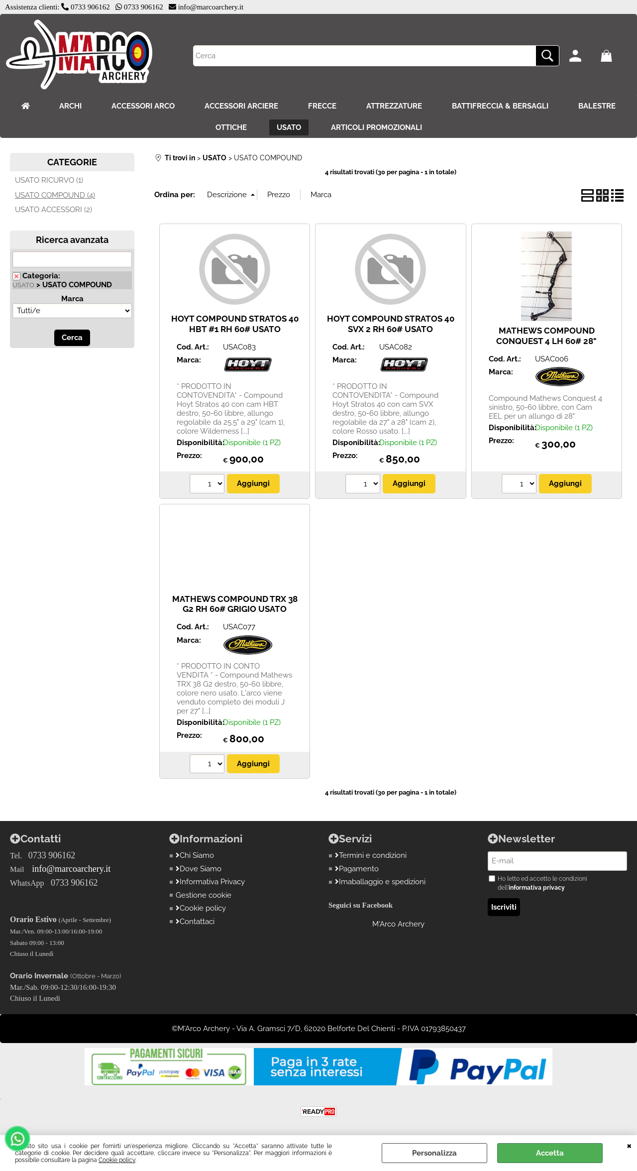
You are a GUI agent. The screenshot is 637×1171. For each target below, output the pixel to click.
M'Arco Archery (398, 924)
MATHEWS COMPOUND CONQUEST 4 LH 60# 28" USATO (546, 341)
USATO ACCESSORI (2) (53, 209)
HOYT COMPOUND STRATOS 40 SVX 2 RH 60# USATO (390, 324)
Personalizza (434, 1153)
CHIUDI (629, 1145)
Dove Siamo (198, 868)
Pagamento (357, 868)
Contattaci (195, 921)
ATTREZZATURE (394, 106)
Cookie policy (117, 1160)
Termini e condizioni (371, 855)
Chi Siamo (195, 855)
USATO (289, 127)
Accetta (550, 1153)
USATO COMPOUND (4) (55, 195)
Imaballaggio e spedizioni (380, 881)
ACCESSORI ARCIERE (241, 106)
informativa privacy (537, 887)
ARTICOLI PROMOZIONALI (376, 127)
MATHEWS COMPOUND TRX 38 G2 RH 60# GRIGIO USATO (235, 604)
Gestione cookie (203, 895)
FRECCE (322, 106)
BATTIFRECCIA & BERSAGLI (500, 106)
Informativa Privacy (210, 881)
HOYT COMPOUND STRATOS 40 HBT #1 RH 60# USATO (235, 324)
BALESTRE (597, 106)
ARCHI (70, 106)
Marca (72, 298)
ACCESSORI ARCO (143, 106)
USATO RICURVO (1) (49, 180)
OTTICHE (231, 127)
